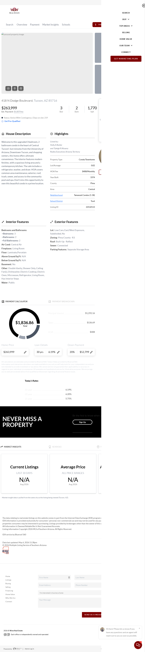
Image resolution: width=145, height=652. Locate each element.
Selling (8, 587)
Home (7, 576)
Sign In (135, 2)
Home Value (10, 594)
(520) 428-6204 (128, 603)
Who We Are (10, 598)
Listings (8, 580)
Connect (8, 602)
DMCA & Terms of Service (123, 649)
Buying (8, 583)
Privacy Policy (106, 649)
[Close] (139, 628)
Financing (9, 591)
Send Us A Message (94, 615)
